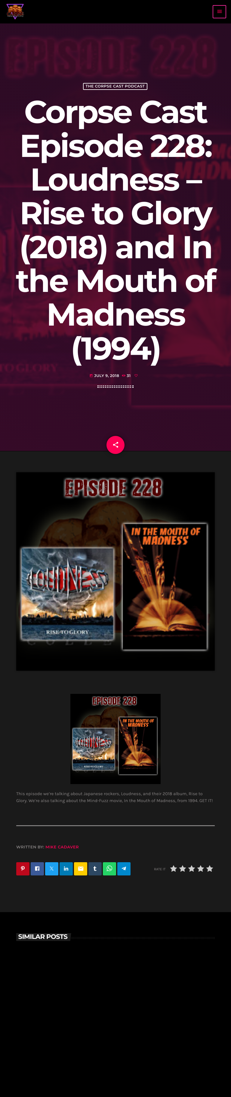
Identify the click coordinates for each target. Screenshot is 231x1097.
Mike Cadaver (62, 847)
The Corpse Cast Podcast (115, 86)
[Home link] (15, 11)
